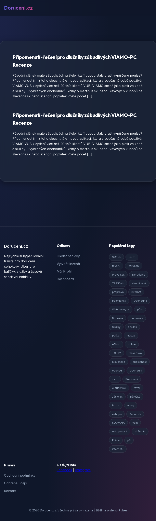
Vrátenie (140, 431)
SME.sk (116, 257)
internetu (118, 449)
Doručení (133, 265)
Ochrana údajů (15, 483)
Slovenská (118, 361)
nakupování (119, 431)
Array (130, 405)
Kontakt (10, 491)
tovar (137, 387)
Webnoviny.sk (120, 309)
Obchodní (136, 370)
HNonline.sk (139, 283)
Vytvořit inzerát (68, 264)
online (132, 344)
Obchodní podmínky (19, 475)
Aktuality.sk (119, 387)
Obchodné (140, 300)
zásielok (117, 396)
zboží (132, 257)
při (129, 440)
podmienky (119, 300)
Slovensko (135, 353)
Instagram (83, 470)
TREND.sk (118, 283)
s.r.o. (115, 379)
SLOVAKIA (118, 422)
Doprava (117, 318)
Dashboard (65, 279)
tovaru (116, 265)
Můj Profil (64, 271)
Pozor (115, 405)
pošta (115, 335)
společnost (140, 361)
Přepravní (132, 379)
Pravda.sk (118, 274)
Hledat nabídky (68, 256)
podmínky (137, 318)
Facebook (64, 470)
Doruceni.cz (18, 8)
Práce (116, 440)
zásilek (132, 327)
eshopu (117, 414)
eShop (116, 344)
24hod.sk (135, 414)
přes (140, 309)
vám (135, 422)
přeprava (118, 291)
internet (136, 291)
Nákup (131, 335)
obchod (117, 370)
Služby (116, 327)
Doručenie (138, 274)
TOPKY (116, 353)
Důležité (135, 396)
